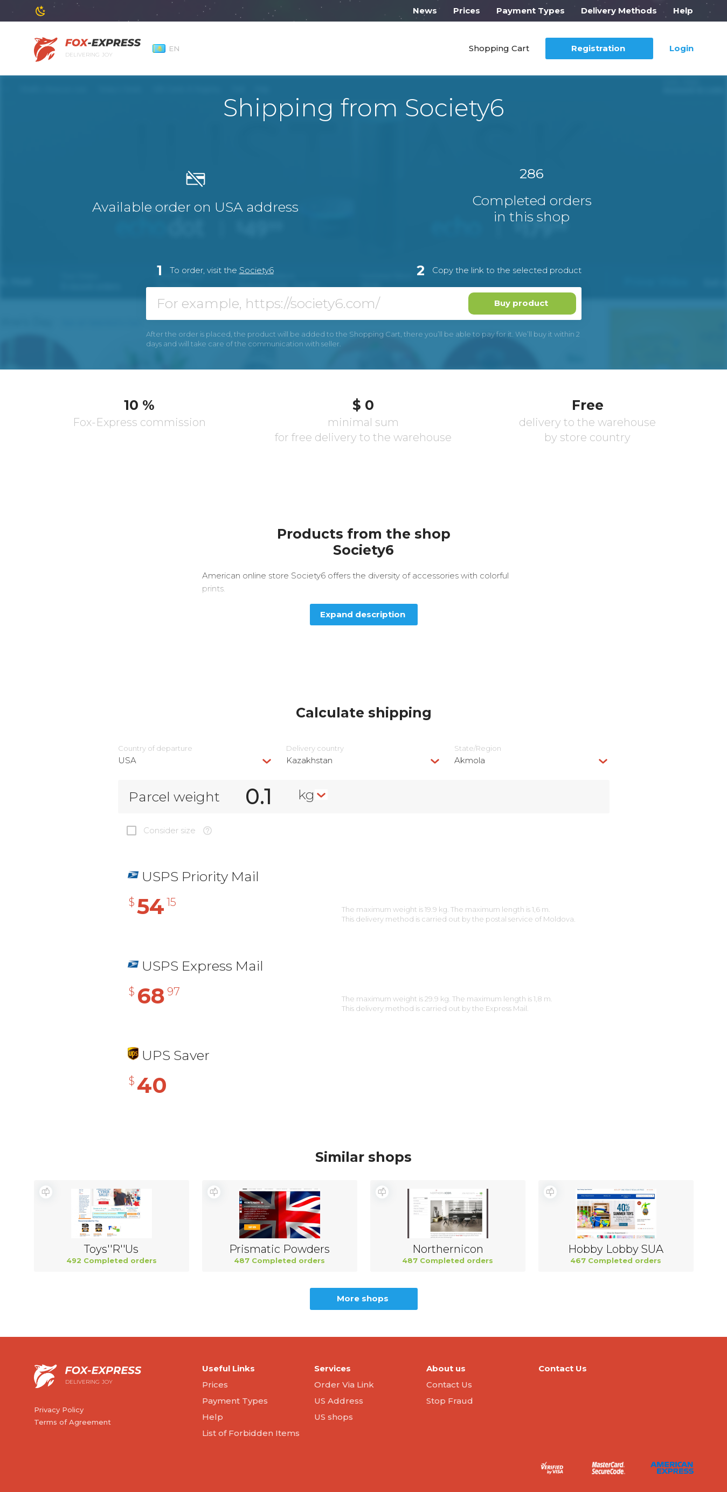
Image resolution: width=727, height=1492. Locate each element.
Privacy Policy (59, 1409)
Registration (598, 48)
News (425, 10)
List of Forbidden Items (251, 1433)
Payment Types (530, 10)
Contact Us (449, 1384)
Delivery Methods (619, 10)
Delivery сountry (315, 748)
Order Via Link (344, 1384)
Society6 (256, 270)
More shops (363, 1298)
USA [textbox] (127, 760)
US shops (333, 1417)
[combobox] (195, 760)
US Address (338, 1401)
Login (681, 48)
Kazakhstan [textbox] (309, 760)
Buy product (521, 303)
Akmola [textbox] (469, 760)
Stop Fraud (449, 1401)
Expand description (362, 614)
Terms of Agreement (72, 1422)
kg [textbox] (306, 794)
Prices (466, 10)
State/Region (477, 748)
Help (683, 10)
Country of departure (155, 748)
